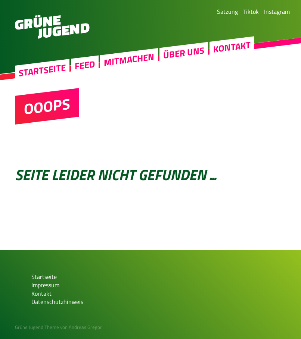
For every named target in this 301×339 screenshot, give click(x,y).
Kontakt (232, 47)
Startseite (42, 70)
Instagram (277, 11)
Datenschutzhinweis (57, 302)
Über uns (183, 53)
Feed (85, 65)
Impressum (45, 285)
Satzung (227, 11)
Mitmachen (129, 60)
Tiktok (251, 11)
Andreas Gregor (85, 327)
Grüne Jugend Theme (37, 327)
